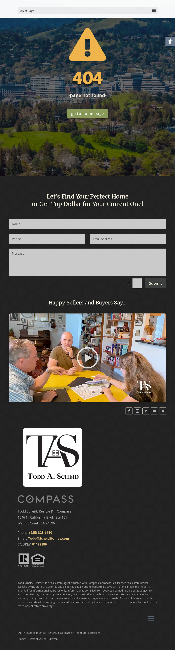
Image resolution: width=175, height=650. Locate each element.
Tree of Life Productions (87, 632)
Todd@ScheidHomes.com (48, 538)
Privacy (22, 638)
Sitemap (53, 638)
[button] (170, 41)
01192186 (39, 544)
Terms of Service (37, 638)
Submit (155, 283)
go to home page (87, 113)
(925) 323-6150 (40, 532)
